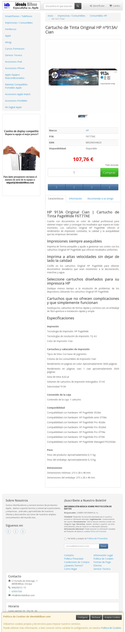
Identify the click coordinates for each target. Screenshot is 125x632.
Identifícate (96, 5)
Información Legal (103, 555)
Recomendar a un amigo (100, 198)
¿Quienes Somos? (73, 565)
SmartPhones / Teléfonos (18, 16)
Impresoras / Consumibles (19, 22)
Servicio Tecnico (13, 55)
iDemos (97, 565)
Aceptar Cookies (112, 617)
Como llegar (70, 568)
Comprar (109, 172)
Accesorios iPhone (15, 68)
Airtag (8, 42)
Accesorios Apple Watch (17, 94)
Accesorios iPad (13, 61)
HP (87, 130)
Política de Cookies (111, 627)
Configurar (83, 617)
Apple (8, 35)
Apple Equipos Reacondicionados (14, 76)
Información (75, 198)
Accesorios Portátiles (16, 100)
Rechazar (96, 617)
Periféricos (10, 29)
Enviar (103, 546)
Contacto (69, 555)
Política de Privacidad (98, 531)
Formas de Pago (102, 562)
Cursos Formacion (14, 48)
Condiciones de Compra (76, 562)
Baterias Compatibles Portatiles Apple (16, 86)
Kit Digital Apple (13, 107)
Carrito (114, 5)
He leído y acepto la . (88, 538)
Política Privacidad (73, 558)
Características (55, 198)
